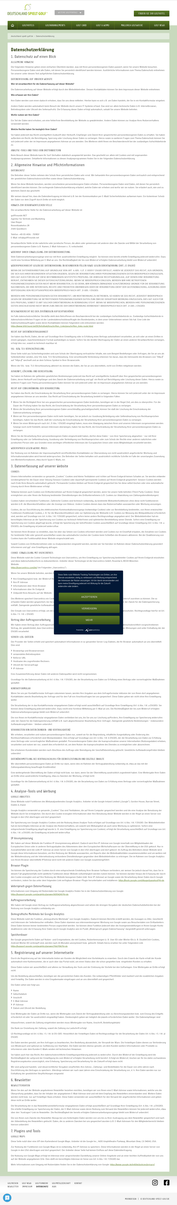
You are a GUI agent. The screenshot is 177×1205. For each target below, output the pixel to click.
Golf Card (81, 25)
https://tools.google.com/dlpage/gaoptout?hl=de (141, 880)
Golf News (159, 25)
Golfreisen (13, 1183)
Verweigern (89, 608)
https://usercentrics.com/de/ (24, 567)
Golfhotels (28, 25)
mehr (89, 620)
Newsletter (13, 1186)
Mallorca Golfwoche (132, 25)
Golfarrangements (55, 25)
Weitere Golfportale (68, 12)
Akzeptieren (89, 596)
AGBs (54, 1186)
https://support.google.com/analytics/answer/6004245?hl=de (39, 894)
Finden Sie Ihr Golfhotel (151, 13)
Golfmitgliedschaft (61, 1183)
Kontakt (78, 1183)
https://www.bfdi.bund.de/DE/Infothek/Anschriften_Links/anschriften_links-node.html (52, 326)
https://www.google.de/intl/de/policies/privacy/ (132, 1164)
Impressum (27, 1186)
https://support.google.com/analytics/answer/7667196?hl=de (39, 946)
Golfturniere (41, 1183)
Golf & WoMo (102, 25)
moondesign (130, 1199)
